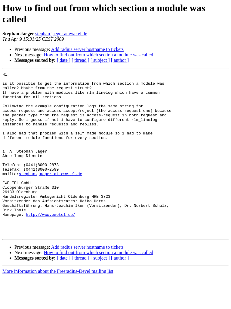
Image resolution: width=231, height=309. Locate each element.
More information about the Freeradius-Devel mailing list (57, 303)
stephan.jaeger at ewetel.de (61, 33)
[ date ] (63, 60)
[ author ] (120, 60)
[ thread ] (80, 60)
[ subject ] (100, 60)
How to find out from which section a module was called (98, 54)
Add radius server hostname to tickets (87, 49)
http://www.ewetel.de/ (50, 243)
